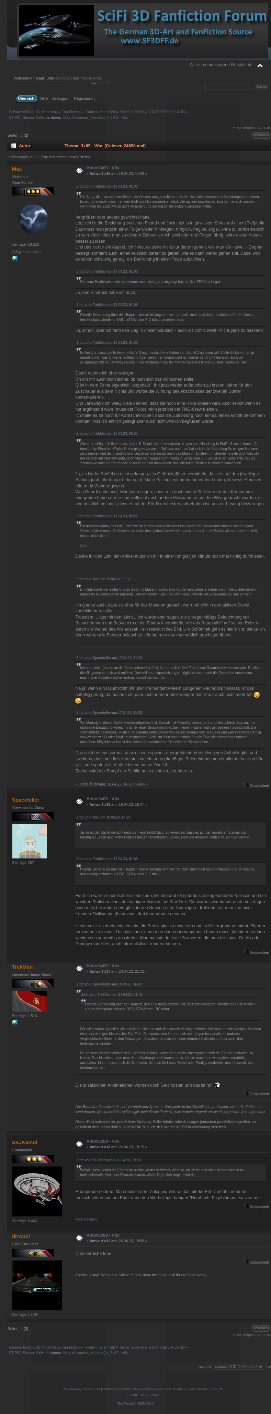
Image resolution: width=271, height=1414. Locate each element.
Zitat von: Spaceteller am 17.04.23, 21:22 (109, 658)
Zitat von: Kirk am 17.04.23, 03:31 (103, 579)
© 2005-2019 (144, 1404)
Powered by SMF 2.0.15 (82, 1389)
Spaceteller (25, 800)
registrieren (91, 78)
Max (66, 117)
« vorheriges (243, 127)
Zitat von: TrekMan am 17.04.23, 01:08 (106, 186)
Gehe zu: (205, 1367)
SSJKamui (24, 1142)
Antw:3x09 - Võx (103, 168)
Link (83, 545)
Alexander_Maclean (88, 117)
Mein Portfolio (86, 1219)
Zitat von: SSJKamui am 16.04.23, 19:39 (108, 1160)
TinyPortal (125, 1404)
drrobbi (21, 1236)
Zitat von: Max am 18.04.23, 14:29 (103, 817)
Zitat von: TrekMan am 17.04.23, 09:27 (106, 433)
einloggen (63, 78)
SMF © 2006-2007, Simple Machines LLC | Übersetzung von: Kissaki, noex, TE (163, 1389)
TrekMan (22, 967)
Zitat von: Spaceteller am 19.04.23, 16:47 (109, 984)
